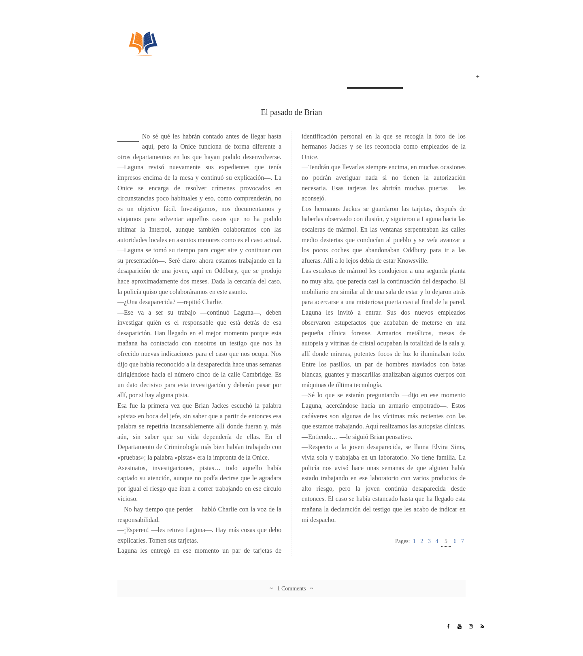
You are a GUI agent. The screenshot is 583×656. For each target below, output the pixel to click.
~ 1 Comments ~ (291, 589)
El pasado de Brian (375, 78)
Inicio (334, 78)
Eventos (449, 78)
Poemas (419, 78)
